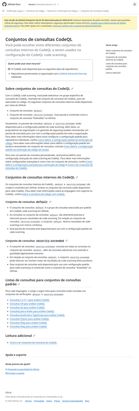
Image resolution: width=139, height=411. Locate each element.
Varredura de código (35, 11)
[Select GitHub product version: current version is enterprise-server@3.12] (43, 4)
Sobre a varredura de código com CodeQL (43, 194)
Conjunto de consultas (28, 202)
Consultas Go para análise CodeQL (27, 307)
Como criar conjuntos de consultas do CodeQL (33, 342)
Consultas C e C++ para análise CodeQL (30, 299)
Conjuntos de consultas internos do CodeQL (41, 177)
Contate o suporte (14, 373)
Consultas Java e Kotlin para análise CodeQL (32, 311)
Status (49, 401)
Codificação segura (15, 11)
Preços (57, 401)
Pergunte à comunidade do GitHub (22, 369)
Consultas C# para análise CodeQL (27, 303)
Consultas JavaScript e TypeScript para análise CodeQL (37, 315)
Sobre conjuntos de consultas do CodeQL (39, 88)
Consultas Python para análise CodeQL (29, 318)
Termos (28, 401)
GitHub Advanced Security (73, 73)
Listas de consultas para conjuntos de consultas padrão (43, 282)
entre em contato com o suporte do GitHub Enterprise (77, 26)
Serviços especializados (72, 401)
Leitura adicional (20, 335)
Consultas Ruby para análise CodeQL (28, 322)
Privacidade (39, 401)
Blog (87, 401)
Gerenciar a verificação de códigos (62, 11)
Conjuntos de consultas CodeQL (95, 11)
